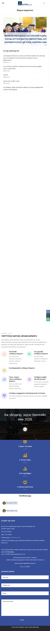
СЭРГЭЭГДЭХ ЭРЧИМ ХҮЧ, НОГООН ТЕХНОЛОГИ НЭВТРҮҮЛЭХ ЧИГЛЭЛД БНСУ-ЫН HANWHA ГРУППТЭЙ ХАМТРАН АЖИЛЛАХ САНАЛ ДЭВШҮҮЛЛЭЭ (24, 58)
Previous (6, 31)
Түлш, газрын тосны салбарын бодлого (15, 379)
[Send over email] (48, 319)
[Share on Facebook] (48, 312)
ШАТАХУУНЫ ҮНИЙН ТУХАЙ (11, 81)
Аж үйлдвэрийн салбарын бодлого (22, 368)
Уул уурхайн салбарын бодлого (41, 353)
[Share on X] (48, 315)
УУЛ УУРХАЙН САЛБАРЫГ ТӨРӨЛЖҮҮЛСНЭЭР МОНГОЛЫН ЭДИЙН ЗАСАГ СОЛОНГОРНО (22, 68)
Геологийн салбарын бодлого (16, 353)
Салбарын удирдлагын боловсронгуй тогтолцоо (27, 393)
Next (44, 31)
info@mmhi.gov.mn (15, 537)
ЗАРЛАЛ (5, 75)
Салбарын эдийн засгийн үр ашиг (40, 378)
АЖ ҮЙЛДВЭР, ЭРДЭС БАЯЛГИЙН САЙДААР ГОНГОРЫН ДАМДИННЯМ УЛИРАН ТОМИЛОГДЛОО (23, 88)
